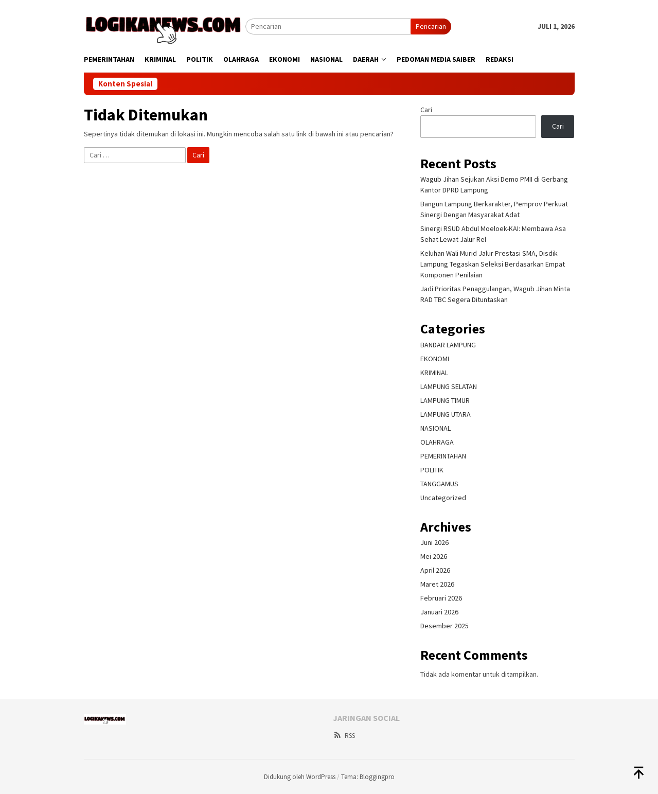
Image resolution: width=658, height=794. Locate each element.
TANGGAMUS (439, 483)
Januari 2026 (439, 611)
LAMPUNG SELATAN (448, 386)
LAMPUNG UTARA (445, 414)
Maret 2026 (437, 584)
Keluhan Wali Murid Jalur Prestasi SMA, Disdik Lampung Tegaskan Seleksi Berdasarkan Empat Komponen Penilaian (492, 264)
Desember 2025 (444, 625)
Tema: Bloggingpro (368, 776)
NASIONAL (435, 428)
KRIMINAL (434, 372)
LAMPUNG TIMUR (445, 400)
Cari (426, 109)
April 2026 (435, 570)
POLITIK (431, 469)
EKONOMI (434, 358)
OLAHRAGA (437, 442)
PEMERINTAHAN (443, 456)
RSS (344, 735)
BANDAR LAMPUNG (448, 344)
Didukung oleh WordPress (299, 776)
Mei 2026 (433, 556)
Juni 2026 (434, 542)
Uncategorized (443, 497)
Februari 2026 (441, 598)
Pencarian (431, 26)
